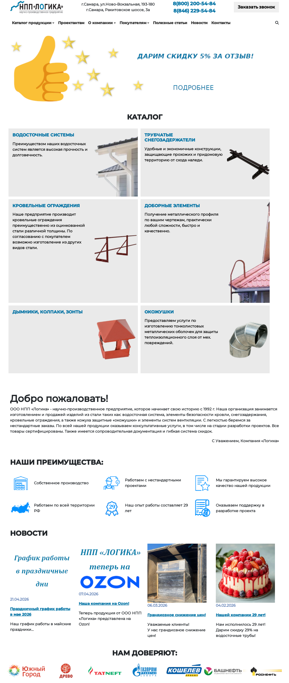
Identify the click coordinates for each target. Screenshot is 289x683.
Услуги (173, 615)
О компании (100, 22)
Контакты (220, 22)
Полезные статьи (170, 22)
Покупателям (133, 22)
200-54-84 (194, 4)
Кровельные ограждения (119, 622)
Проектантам (71, 22)
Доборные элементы (114, 630)
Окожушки (104, 645)
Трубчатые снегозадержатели (124, 615)
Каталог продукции (31, 22)
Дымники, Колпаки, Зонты (119, 638)
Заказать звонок (256, 7)
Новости (199, 22)
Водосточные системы (116, 607)
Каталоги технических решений (246, 607)
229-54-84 (194, 11)
